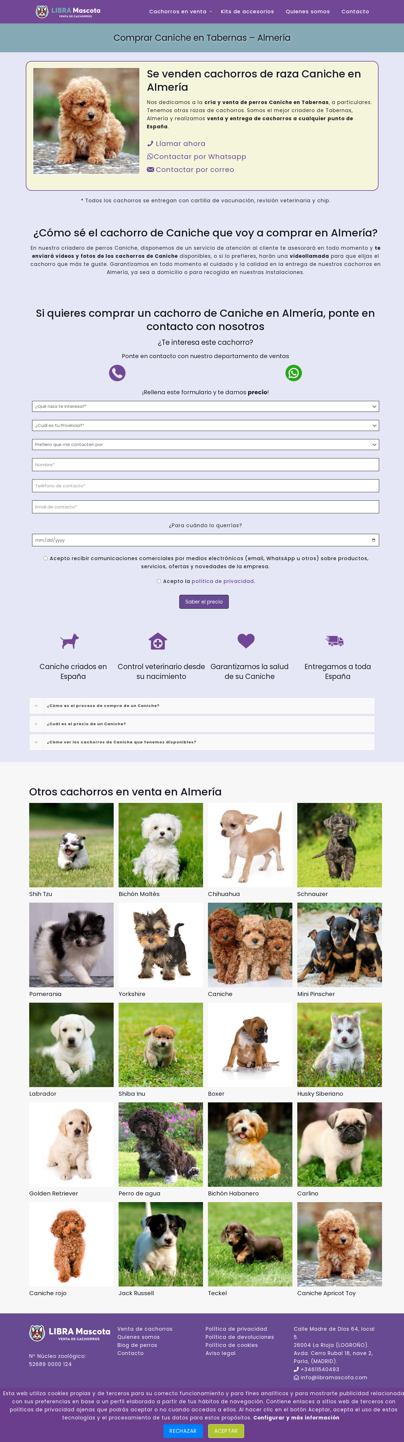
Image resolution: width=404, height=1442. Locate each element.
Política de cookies (232, 1345)
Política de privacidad (236, 1329)
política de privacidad (223, 581)
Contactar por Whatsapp (196, 156)
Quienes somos (138, 1337)
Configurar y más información (296, 1417)
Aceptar (226, 1431)
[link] (202, 705)
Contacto (130, 1353)
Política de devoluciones (240, 1337)
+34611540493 (320, 1369)
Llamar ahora (176, 143)
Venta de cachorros (145, 1329)
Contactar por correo (190, 169)
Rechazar (183, 1431)
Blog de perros (137, 1345)
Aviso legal (221, 1353)
